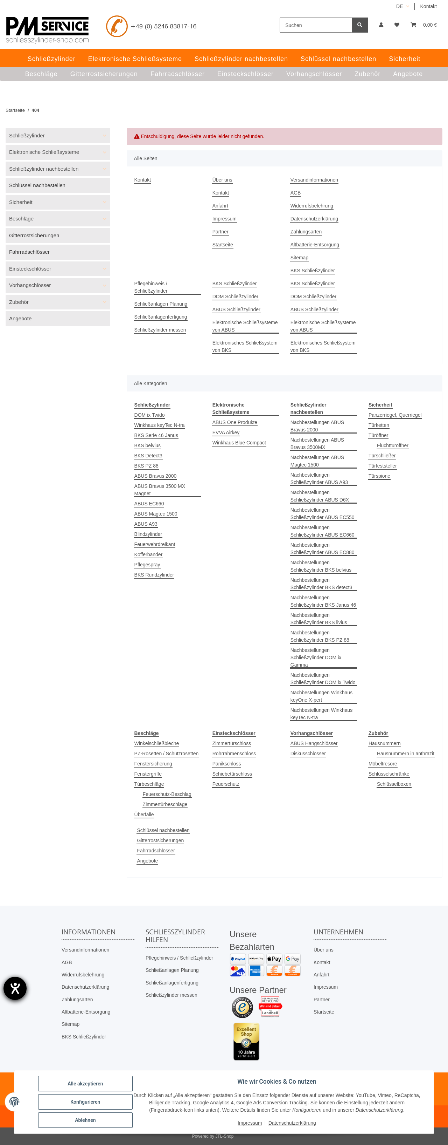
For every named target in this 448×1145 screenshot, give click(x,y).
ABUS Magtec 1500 (155, 514)
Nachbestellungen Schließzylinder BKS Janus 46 (323, 601)
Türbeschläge (149, 784)
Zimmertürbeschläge (165, 804)
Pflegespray (147, 564)
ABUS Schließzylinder (236, 309)
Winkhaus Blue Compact (239, 442)
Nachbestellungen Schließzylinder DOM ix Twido (323, 678)
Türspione (379, 476)
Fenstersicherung (153, 763)
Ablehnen (85, 1120)
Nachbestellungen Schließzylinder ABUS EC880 (322, 548)
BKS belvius (147, 445)
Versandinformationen (314, 180)
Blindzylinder (148, 534)
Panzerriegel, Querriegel (395, 415)
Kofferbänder (148, 554)
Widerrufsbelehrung (311, 206)
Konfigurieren (85, 1102)
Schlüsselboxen (394, 784)
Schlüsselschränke (389, 774)
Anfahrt (220, 206)
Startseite (222, 244)
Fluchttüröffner (392, 445)
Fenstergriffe (148, 774)
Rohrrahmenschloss (234, 753)
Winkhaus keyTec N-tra (159, 425)
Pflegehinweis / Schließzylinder (151, 287)
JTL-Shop (224, 1136)
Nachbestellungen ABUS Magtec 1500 (317, 461)
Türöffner (378, 435)
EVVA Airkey (226, 432)
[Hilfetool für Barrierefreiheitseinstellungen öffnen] (15, 988)
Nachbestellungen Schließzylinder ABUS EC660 (322, 531)
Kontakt (428, 6)
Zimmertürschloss (231, 743)
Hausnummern (385, 743)
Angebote (147, 861)
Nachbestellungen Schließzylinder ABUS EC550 (322, 513)
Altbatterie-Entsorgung (314, 244)
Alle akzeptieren (85, 1083)
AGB (295, 193)
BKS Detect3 (148, 455)
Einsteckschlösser (30, 269)
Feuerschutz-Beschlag (167, 794)
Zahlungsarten (306, 231)
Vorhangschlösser (30, 285)
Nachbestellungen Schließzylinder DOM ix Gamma (315, 657)
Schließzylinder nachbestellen (43, 169)
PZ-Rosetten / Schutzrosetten (166, 753)
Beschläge (21, 218)
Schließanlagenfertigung (160, 317)
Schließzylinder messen (160, 330)
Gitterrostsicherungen (160, 840)
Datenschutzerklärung (314, 218)
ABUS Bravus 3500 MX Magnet (160, 489)
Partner (220, 231)
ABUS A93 (146, 524)
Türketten (379, 425)
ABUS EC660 (149, 503)
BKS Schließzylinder (312, 270)
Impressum (224, 218)
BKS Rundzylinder (154, 575)
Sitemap (299, 257)
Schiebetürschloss (232, 774)
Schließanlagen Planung (161, 304)
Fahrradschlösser (156, 850)
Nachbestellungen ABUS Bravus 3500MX (317, 443)
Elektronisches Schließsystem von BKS (245, 346)
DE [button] (399, 6)
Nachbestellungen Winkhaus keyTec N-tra (321, 713)
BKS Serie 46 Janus (156, 435)
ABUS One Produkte (234, 422)
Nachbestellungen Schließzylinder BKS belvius (320, 566)
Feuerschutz (225, 784)
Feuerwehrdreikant (154, 544)
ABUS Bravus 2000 (155, 476)
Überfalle (144, 814)
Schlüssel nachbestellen (163, 830)
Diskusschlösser (308, 753)
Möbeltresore (383, 763)
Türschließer (382, 455)
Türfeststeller (383, 466)
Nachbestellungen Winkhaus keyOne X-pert (321, 696)
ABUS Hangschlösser (314, 743)
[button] (381, 25)
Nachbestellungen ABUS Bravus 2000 (317, 426)
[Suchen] (316, 25)
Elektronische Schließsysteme (44, 152)
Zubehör (19, 302)
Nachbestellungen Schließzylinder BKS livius (318, 618)
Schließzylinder (27, 135)
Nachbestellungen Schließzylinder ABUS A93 (319, 478)
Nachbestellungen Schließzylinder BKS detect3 (321, 583)
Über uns (222, 180)
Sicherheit (21, 202)
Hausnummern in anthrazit (405, 753)
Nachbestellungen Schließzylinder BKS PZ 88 (319, 636)
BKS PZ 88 (146, 466)
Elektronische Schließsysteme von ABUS (245, 326)
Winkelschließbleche (156, 743)
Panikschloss (226, 763)
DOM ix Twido (149, 415)
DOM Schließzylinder (235, 296)
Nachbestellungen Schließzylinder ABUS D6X (319, 496)
